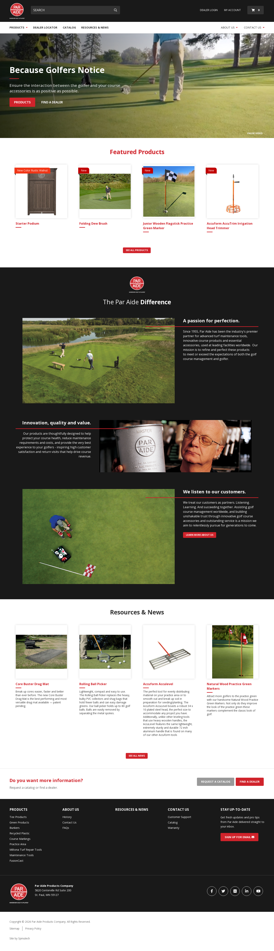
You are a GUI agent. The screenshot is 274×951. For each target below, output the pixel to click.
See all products (137, 250)
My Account (232, 10)
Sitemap (14, 928)
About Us (229, 27)
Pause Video (255, 133)
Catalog (69, 27)
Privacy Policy (33, 928)
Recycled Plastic (19, 833)
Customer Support (179, 817)
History (67, 817)
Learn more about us (199, 535)
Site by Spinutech (20, 938)
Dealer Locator (45, 27)
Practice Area (18, 844)
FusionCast (16, 860)
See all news (137, 755)
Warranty (173, 828)
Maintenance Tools (22, 855)
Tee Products (18, 817)
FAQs (65, 828)
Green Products (19, 822)
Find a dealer (250, 781)
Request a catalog (215, 781)
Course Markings (20, 839)
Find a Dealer (52, 102)
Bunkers (15, 828)
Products (19, 27)
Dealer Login (209, 10)
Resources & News (95, 27)
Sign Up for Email (239, 837)
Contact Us (254, 27)
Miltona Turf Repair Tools (26, 849)
